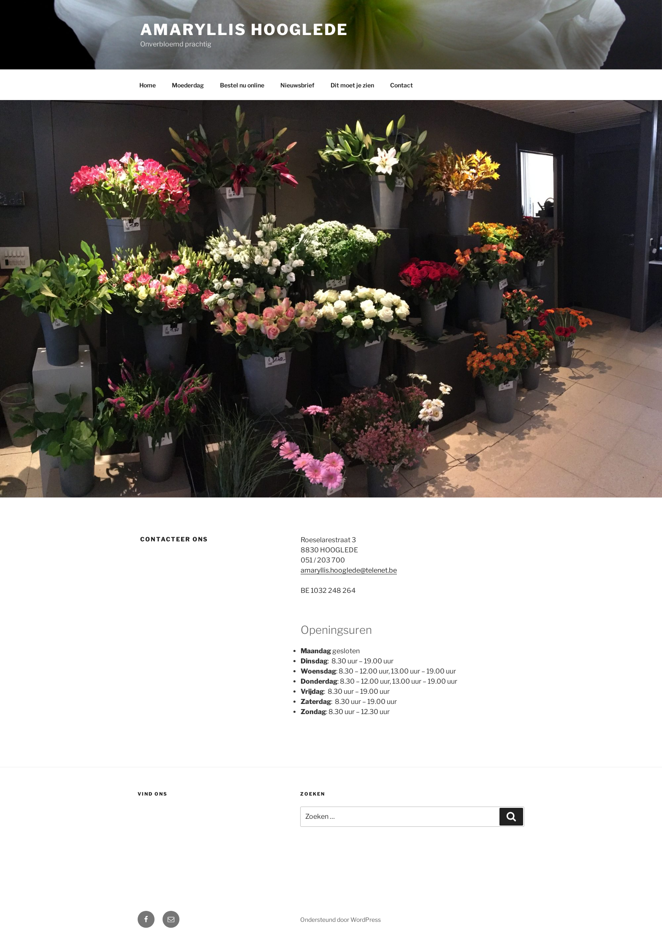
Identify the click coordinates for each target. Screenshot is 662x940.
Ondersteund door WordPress (340, 919)
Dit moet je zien (352, 85)
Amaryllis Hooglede (244, 29)
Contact (401, 85)
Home (147, 85)
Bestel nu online (242, 85)
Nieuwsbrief (297, 85)
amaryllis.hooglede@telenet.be (349, 570)
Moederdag (188, 85)
